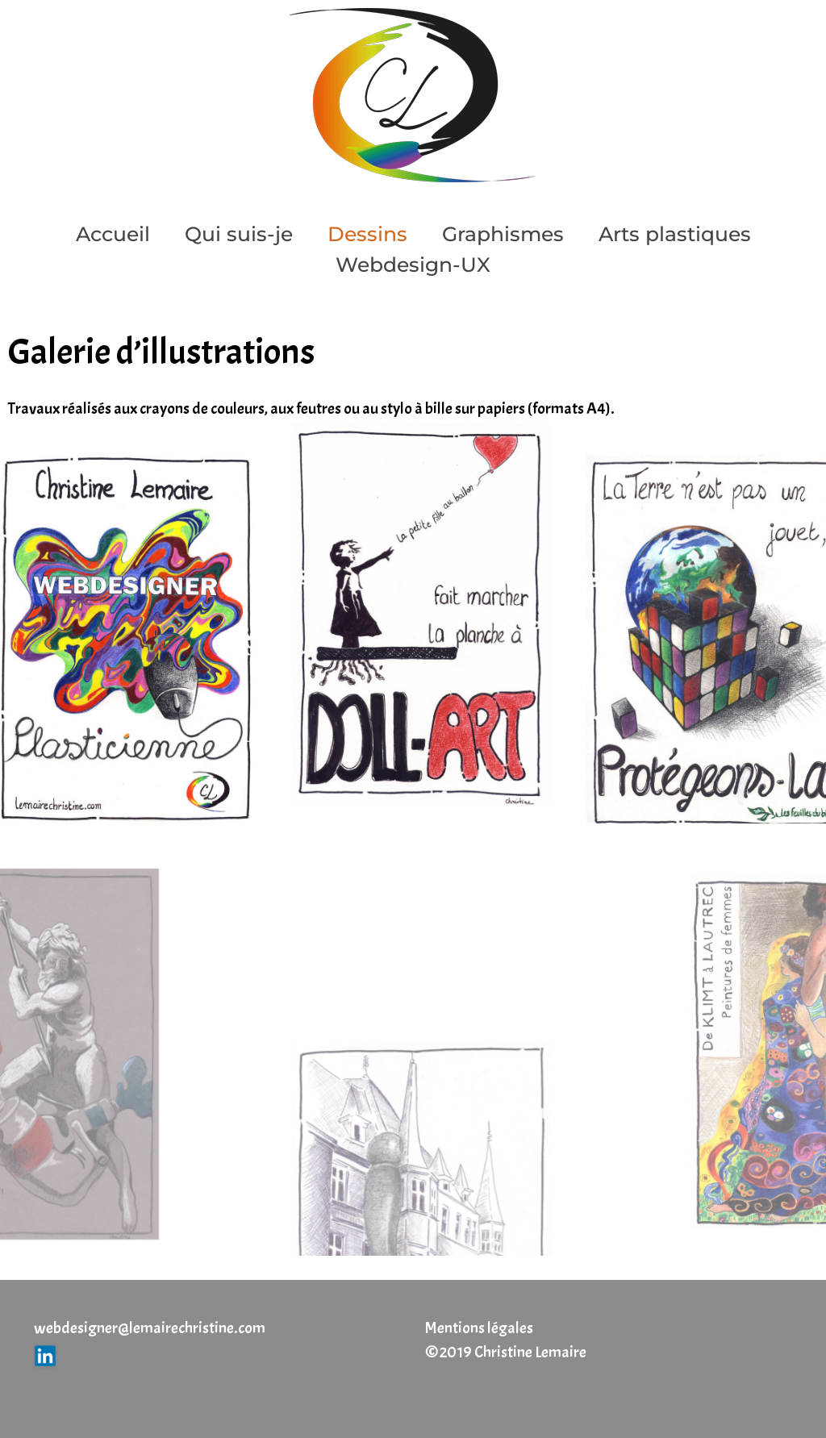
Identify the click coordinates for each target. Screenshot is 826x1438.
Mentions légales (479, 1328)
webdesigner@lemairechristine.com (149, 1328)
